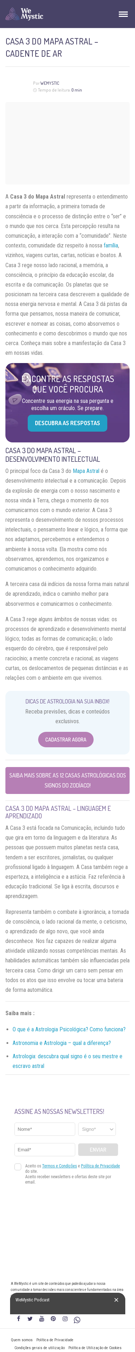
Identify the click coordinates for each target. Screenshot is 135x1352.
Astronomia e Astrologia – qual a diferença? (62, 1043)
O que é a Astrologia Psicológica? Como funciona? (69, 1029)
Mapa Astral (86, 471)
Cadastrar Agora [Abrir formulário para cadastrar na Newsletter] (65, 740)
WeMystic (49, 83)
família (111, 245)
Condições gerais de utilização (39, 1348)
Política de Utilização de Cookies (95, 1348)
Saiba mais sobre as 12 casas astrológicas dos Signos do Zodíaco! (67, 780)
